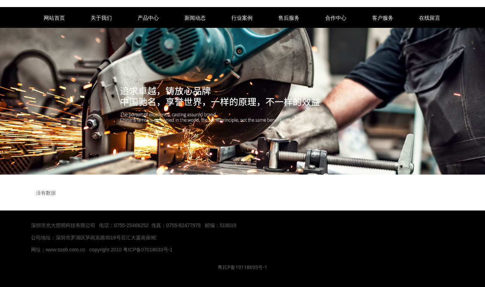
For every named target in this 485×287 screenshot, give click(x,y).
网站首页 (54, 17)
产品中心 (148, 17)
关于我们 (101, 17)
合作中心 (335, 17)
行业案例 (242, 17)
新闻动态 (195, 17)
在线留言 (429, 17)
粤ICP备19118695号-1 (242, 267)
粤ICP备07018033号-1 (148, 249)
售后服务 (288, 17)
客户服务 (382, 17)
